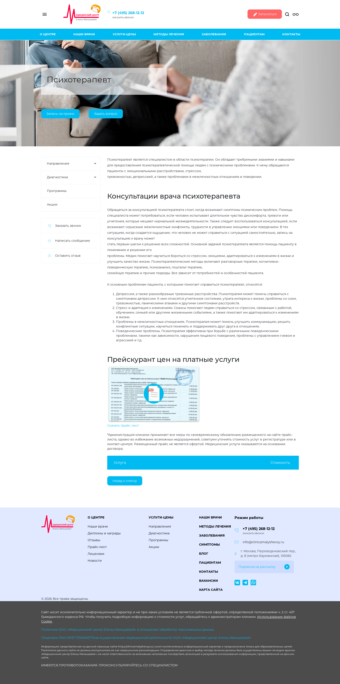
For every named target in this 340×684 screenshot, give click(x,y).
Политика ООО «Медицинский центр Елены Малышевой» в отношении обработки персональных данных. (127, 630)
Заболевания (214, 34)
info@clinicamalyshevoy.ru (263, 542)
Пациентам (254, 34)
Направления (58, 163)
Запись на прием (60, 114)
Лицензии (96, 554)
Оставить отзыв (68, 256)
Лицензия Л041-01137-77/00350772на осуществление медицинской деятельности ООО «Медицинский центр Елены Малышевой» (146, 638)
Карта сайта (211, 590)
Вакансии (208, 581)
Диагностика (57, 177)
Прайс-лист (97, 547)
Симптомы (209, 544)
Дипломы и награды (104, 533)
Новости (95, 561)
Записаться (265, 14)
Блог (203, 554)
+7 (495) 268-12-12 (128, 13)
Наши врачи (84, 34)
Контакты (291, 34)
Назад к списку (125, 481)
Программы (57, 191)
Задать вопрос (106, 114)
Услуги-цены (124, 34)
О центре (48, 34)
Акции (52, 204)
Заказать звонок (123, 17)
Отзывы (94, 540)
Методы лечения (168, 34)
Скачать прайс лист (123, 426)
